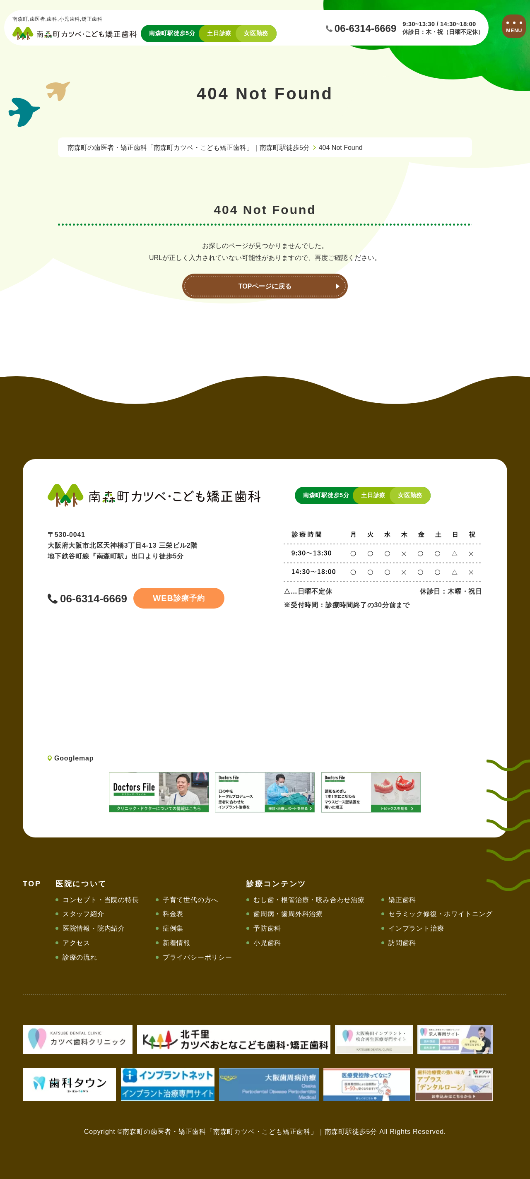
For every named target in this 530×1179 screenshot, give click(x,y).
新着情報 (176, 942)
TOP (32, 884)
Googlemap (74, 758)
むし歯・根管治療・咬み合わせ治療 (309, 899)
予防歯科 (267, 928)
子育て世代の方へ (190, 899)
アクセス (76, 942)
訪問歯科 (402, 942)
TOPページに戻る (265, 286)
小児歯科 (267, 942)
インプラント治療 (416, 928)
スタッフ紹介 (83, 913)
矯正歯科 (402, 899)
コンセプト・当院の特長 (101, 899)
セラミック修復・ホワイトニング (440, 913)
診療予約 (179, 598)
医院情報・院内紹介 (94, 928)
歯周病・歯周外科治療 (288, 913)
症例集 (173, 928)
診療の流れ (80, 957)
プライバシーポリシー (197, 957)
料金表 (173, 913)
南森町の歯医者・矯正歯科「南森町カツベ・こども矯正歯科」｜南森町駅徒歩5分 (188, 147)
